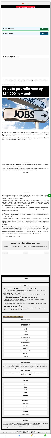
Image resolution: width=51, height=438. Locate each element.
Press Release (25, 400)
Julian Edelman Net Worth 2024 (13, 306)
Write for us (26, 398)
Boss (25, 387)
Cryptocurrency (24, 337)
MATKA (28, 431)
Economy (24, 340)
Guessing (25, 395)
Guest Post (25, 403)
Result (25, 389)
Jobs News (33, 233)
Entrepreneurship (25, 342)
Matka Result (25, 432)
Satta (47, 432)
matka (20, 426)
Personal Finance (24, 350)
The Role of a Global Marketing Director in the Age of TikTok (20, 297)
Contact (25, 409)
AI (24, 329)
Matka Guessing (41, 432)
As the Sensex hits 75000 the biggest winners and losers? (20, 289)
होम (6, 436)
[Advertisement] (25, 17)
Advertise (25, 406)
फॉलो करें (19, 436)
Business (25, 334)
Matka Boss (33, 432)
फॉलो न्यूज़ (32, 436)
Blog (25, 331)
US (19, 236)
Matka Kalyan (18, 432)
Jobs (7, 236)
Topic (17, 236)
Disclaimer (25, 411)
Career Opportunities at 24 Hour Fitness (15, 302)
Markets (24, 348)
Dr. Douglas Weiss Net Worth (12, 293)
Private (14, 236)
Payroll (10, 236)
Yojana (24, 356)
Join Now (44, 29)
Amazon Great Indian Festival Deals (25, 7)
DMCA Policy (25, 414)
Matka (5, 233)
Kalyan (25, 392)
